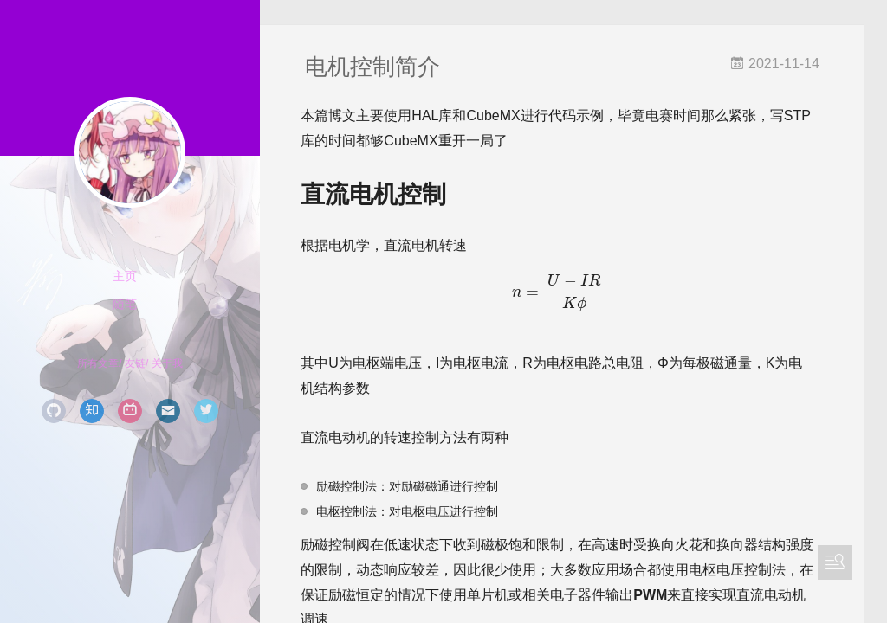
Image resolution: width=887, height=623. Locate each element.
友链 (135, 363)
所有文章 (98, 363)
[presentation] (574, 293)
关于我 (167, 363)
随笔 (125, 304)
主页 (125, 276)
